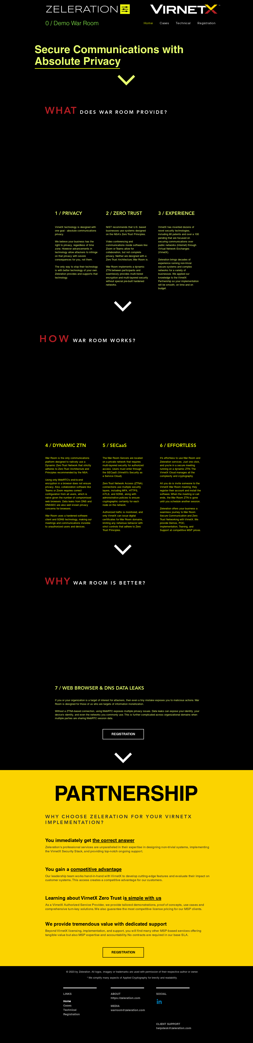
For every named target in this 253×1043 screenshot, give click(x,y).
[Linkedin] (159, 1002)
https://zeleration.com (125, 998)
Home (67, 1001)
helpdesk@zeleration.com (173, 1028)
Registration (71, 1014)
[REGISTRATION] (123, 734)
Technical (69, 1009)
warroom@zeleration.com (128, 1010)
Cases (67, 1005)
